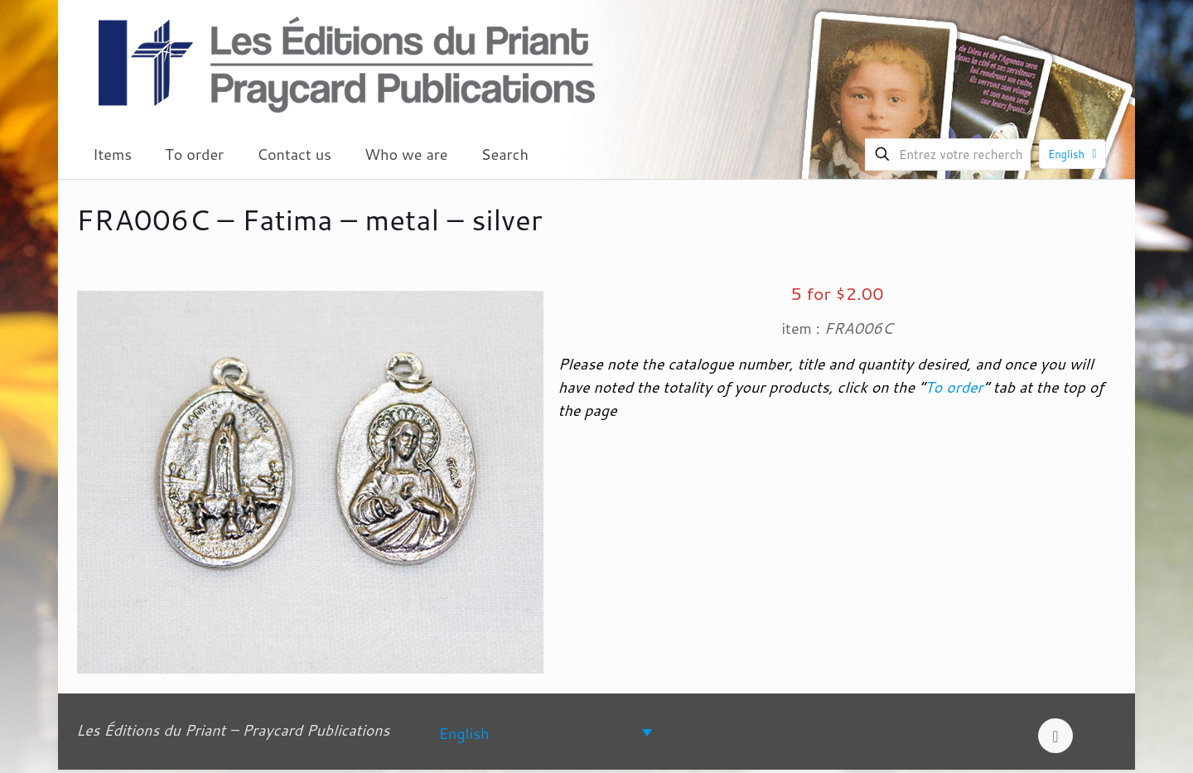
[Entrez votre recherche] (948, 154)
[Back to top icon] (1055, 735)
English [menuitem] (464, 732)
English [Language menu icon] (1074, 154)
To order (954, 387)
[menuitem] (545, 732)
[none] (545, 732)
